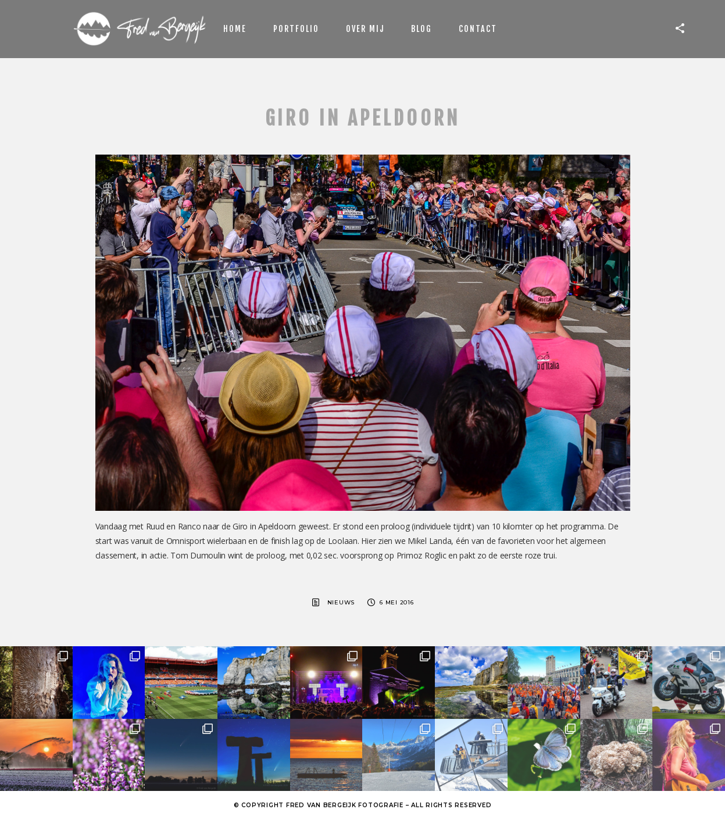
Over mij (365, 29)
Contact (478, 29)
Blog (421, 29)
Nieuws (341, 602)
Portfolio (296, 29)
